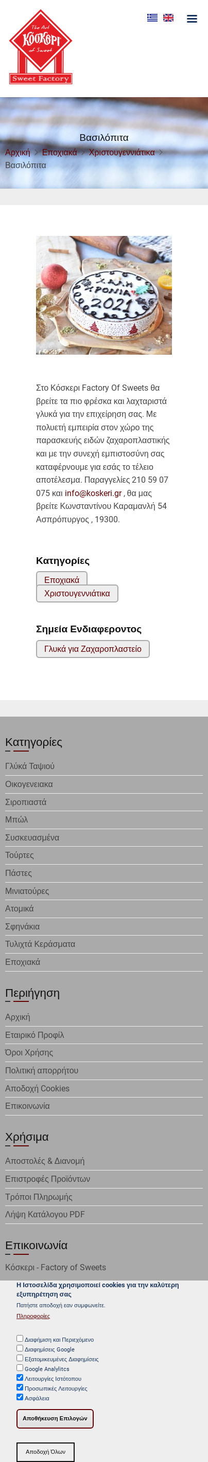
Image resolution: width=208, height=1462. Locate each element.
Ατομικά (19, 908)
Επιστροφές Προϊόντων (47, 1179)
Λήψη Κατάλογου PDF (45, 1214)
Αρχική (17, 152)
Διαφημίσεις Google (50, 1351)
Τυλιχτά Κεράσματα (40, 944)
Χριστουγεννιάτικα (122, 152)
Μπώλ (16, 820)
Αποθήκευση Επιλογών (55, 1420)
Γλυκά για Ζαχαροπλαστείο (93, 649)
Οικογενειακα (29, 784)
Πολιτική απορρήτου (41, 1070)
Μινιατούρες (27, 891)
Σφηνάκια (22, 926)
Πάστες (18, 873)
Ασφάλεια (37, 1400)
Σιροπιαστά (25, 802)
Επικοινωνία (27, 1106)
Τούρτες (19, 855)
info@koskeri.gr (93, 493)
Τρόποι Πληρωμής (39, 1197)
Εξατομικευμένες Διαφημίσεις (62, 1361)
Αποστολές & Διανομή (44, 1161)
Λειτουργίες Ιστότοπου (53, 1381)
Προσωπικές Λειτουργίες (56, 1390)
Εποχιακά (59, 152)
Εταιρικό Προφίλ (34, 1035)
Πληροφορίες (33, 1318)
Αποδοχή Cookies (37, 1088)
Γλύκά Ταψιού (30, 766)
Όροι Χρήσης (29, 1052)
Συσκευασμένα (32, 838)
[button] (104, 299)
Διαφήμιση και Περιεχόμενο (59, 1342)
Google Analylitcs (47, 1371)
